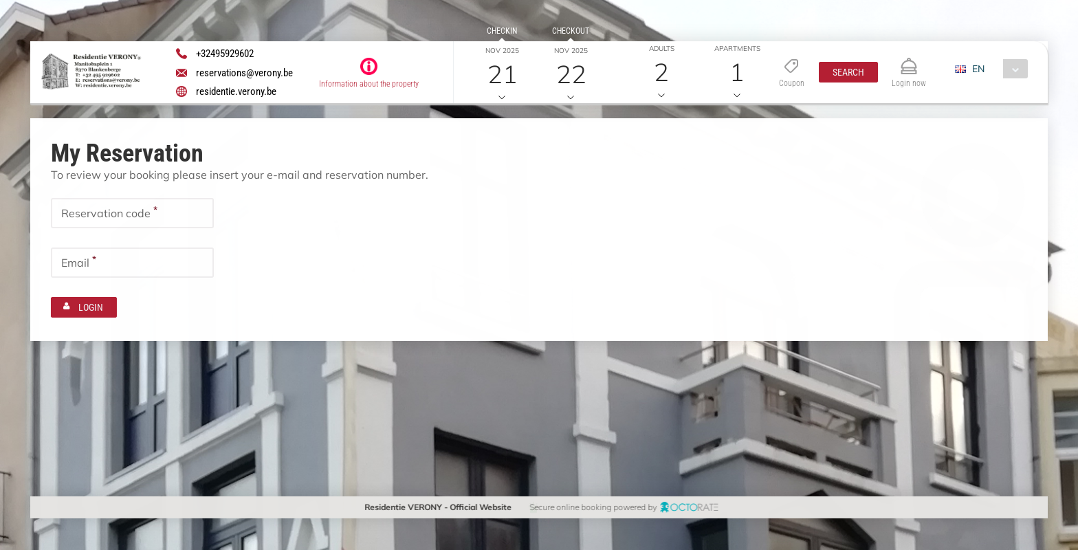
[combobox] (995, 69)
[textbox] (132, 213)
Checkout (570, 31)
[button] (847, 72)
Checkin (502, 31)
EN (977, 69)
